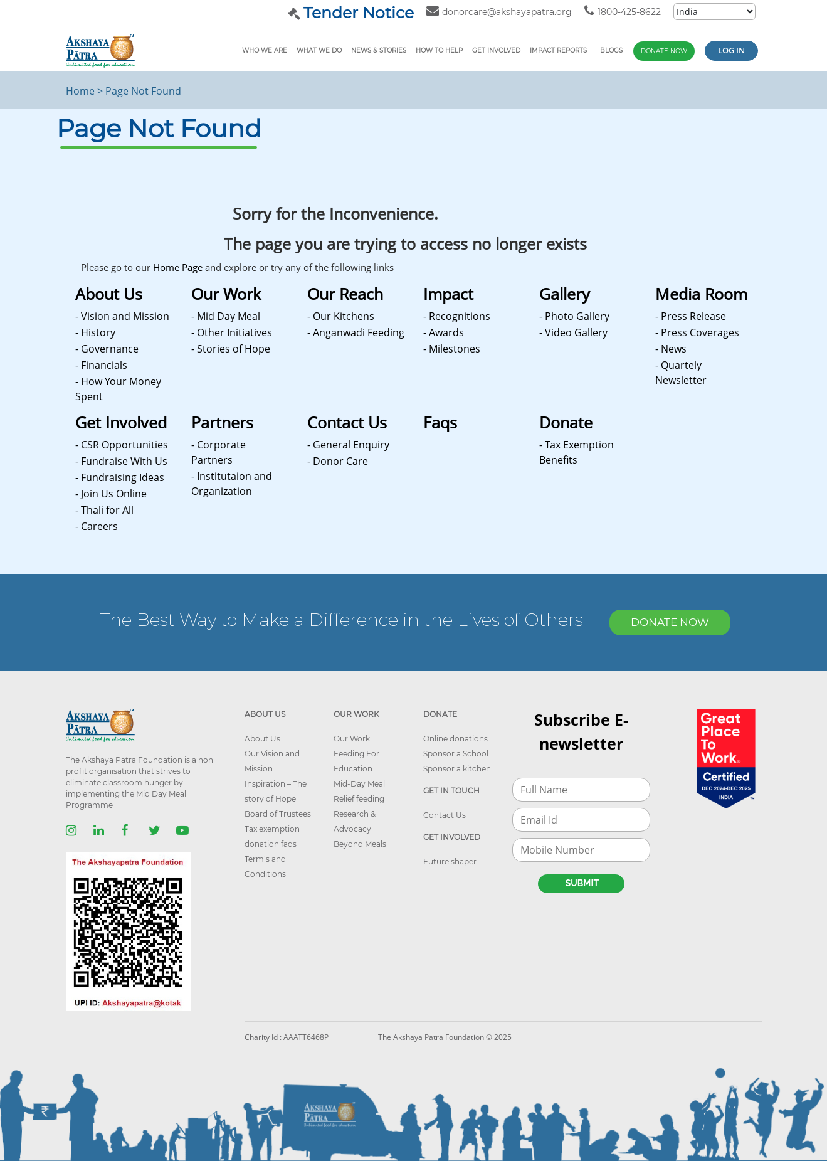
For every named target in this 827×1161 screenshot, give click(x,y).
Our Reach (345, 293)
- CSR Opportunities (121, 445)
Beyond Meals (360, 844)
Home (80, 91)
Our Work (226, 293)
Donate (566, 422)
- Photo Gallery (574, 316)
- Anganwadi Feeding (355, 332)
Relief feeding (359, 798)
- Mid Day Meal (225, 316)
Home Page (178, 267)
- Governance (107, 349)
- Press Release (690, 316)
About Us (108, 293)
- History (95, 332)
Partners (222, 422)
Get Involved (496, 50)
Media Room (701, 293)
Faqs (440, 422)
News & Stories (378, 50)
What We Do (319, 50)
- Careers (96, 526)
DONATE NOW (670, 622)
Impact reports (558, 50)
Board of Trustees (278, 814)
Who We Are (264, 50)
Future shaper (450, 861)
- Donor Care (337, 461)
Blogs (611, 50)
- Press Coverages (697, 332)
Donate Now (664, 51)
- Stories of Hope (230, 349)
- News (671, 349)
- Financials (101, 365)
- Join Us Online (111, 494)
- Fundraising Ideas (119, 477)
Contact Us (347, 422)
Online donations (455, 738)
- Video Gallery (573, 332)
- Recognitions (456, 316)
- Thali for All (104, 510)
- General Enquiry (348, 445)
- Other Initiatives (231, 332)
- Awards (443, 332)
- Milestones (451, 349)
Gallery (564, 293)
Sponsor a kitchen (457, 768)
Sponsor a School (455, 753)
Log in (731, 50)
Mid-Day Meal (359, 783)
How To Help (439, 50)
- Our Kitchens (340, 316)
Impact (448, 293)
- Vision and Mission (122, 316)
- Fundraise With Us (121, 461)
